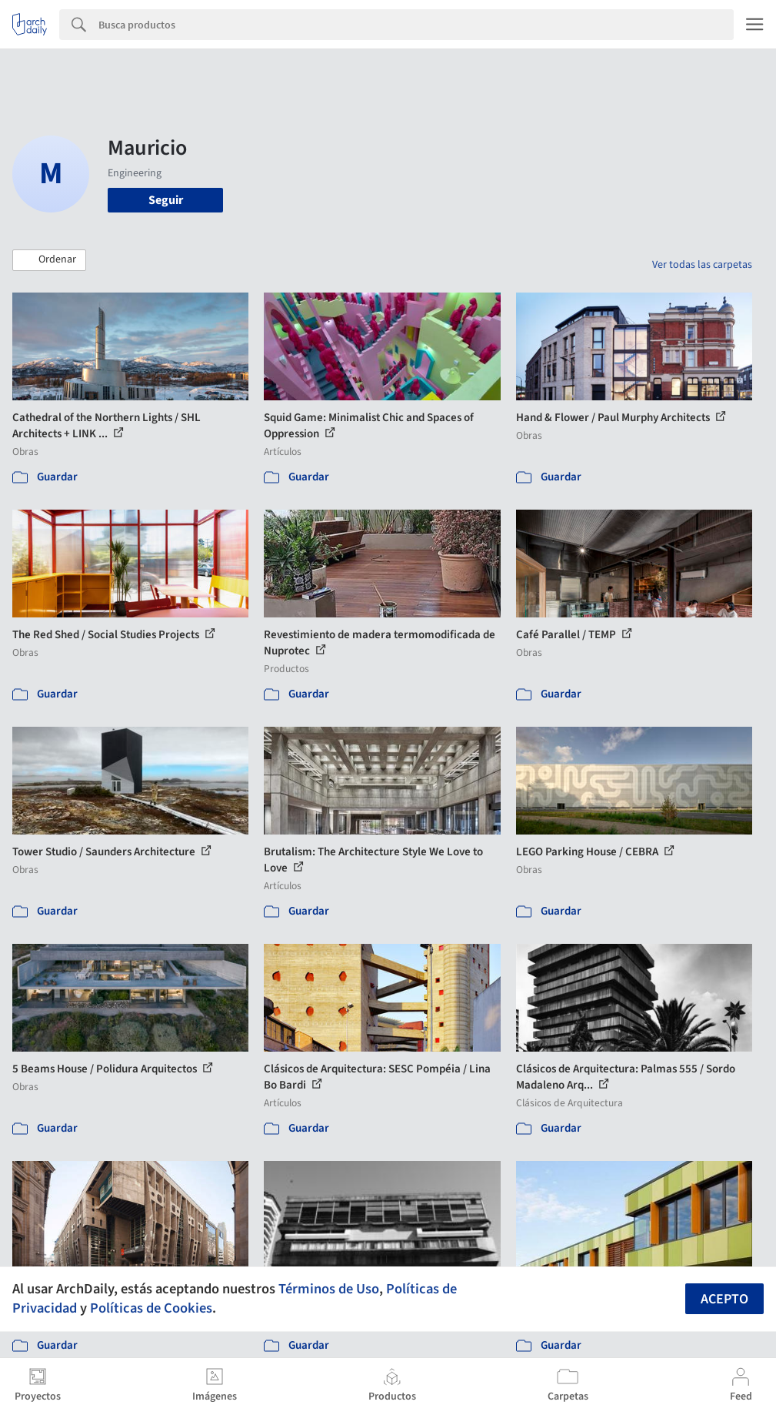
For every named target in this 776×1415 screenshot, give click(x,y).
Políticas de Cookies (151, 1308)
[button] (49, 260)
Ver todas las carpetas (702, 264)
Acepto (724, 1299)
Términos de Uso (328, 1289)
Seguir (165, 200)
